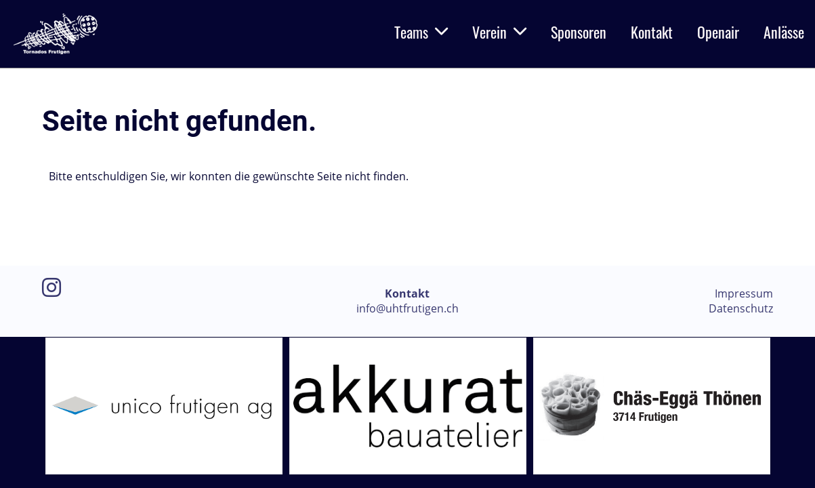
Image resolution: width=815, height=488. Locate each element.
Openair (718, 32)
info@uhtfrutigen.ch (407, 308)
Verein (499, 32)
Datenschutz (741, 308)
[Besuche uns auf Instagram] (51, 287)
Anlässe (784, 32)
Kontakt (652, 32)
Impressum (744, 293)
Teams (421, 32)
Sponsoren (578, 32)
